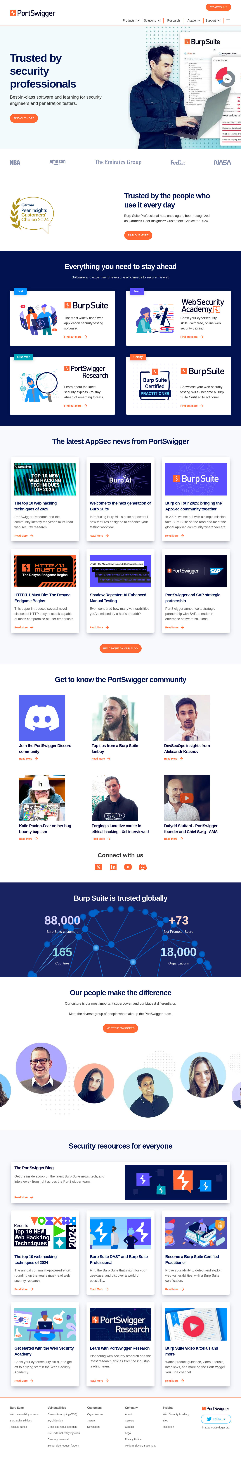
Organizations (95, 1428)
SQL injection (55, 1434)
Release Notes (18, 1440)
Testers (91, 1434)
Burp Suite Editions (21, 1434)
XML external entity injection (64, 1446)
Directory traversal (58, 1453)
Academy (194, 20)
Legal (128, 1446)
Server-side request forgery (63, 1459)
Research (173, 20)
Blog (165, 1434)
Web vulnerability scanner (24, 1428)
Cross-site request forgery (62, 1440)
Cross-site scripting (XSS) (62, 1428)
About (128, 1428)
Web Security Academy (176, 1428)
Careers (129, 1434)
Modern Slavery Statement (140, 1459)
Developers (93, 1440)
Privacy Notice (133, 1453)
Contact (129, 1440)
